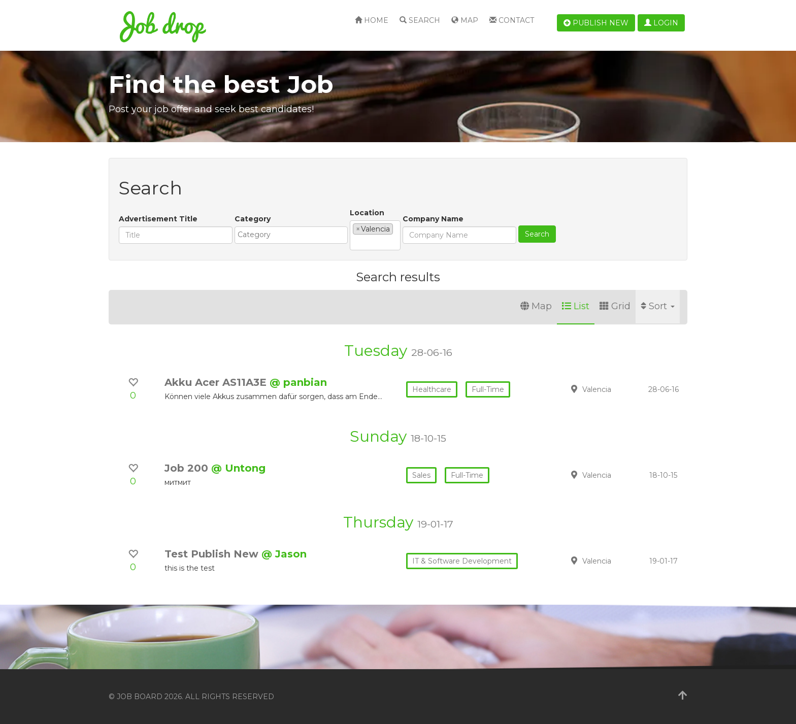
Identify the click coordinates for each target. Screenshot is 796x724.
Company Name (433, 218)
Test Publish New (212, 554)
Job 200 (187, 468)
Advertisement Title (158, 218)
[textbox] (294, 234)
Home (371, 20)
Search (420, 20)
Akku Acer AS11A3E (217, 382)
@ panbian (298, 382)
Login (661, 22)
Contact (511, 20)
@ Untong (238, 468)
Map (464, 20)
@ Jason (284, 554)
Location (367, 212)
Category (253, 218)
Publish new (595, 22)
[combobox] (291, 235)
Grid (615, 306)
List (575, 306)
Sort (658, 306)
